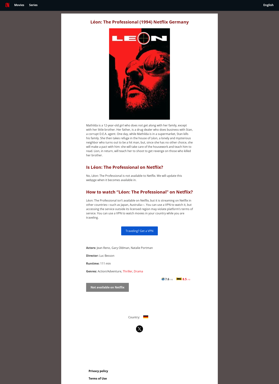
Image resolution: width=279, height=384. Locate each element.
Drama (138, 271)
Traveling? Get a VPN (139, 231)
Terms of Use (98, 378)
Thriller (127, 271)
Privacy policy (98, 371)
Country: (139, 317)
